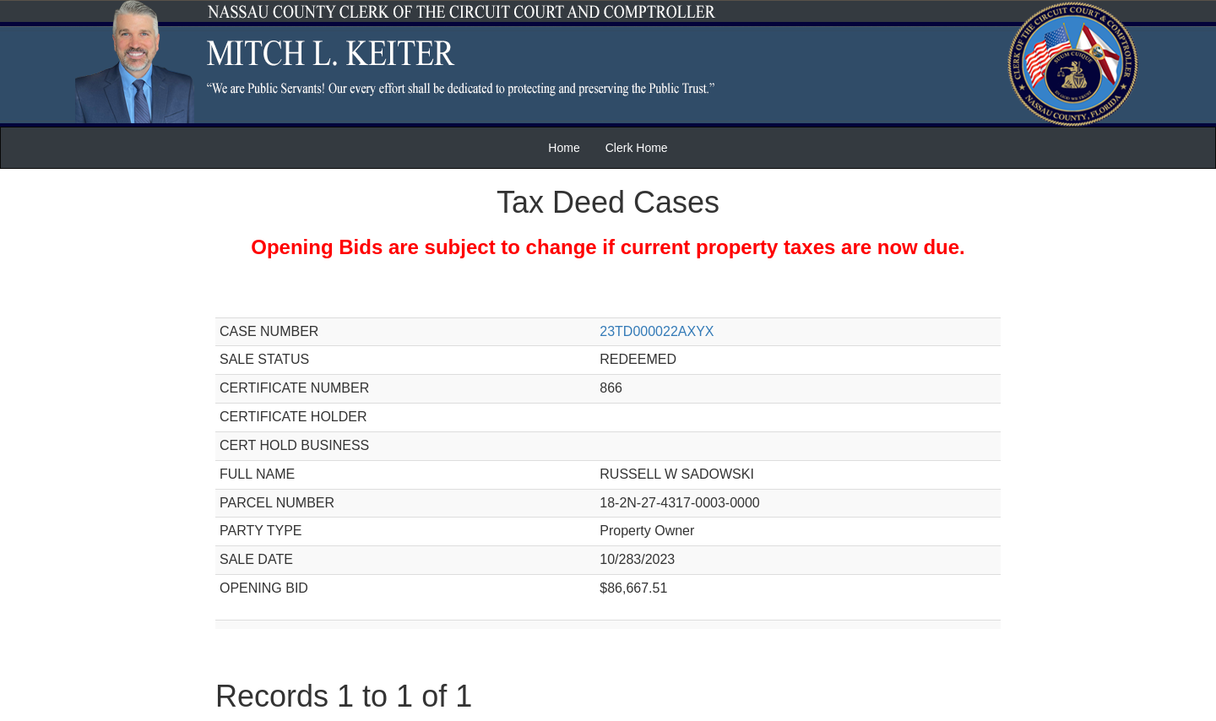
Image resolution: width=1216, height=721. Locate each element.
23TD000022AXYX (657, 331)
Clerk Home (636, 147)
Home (563, 147)
